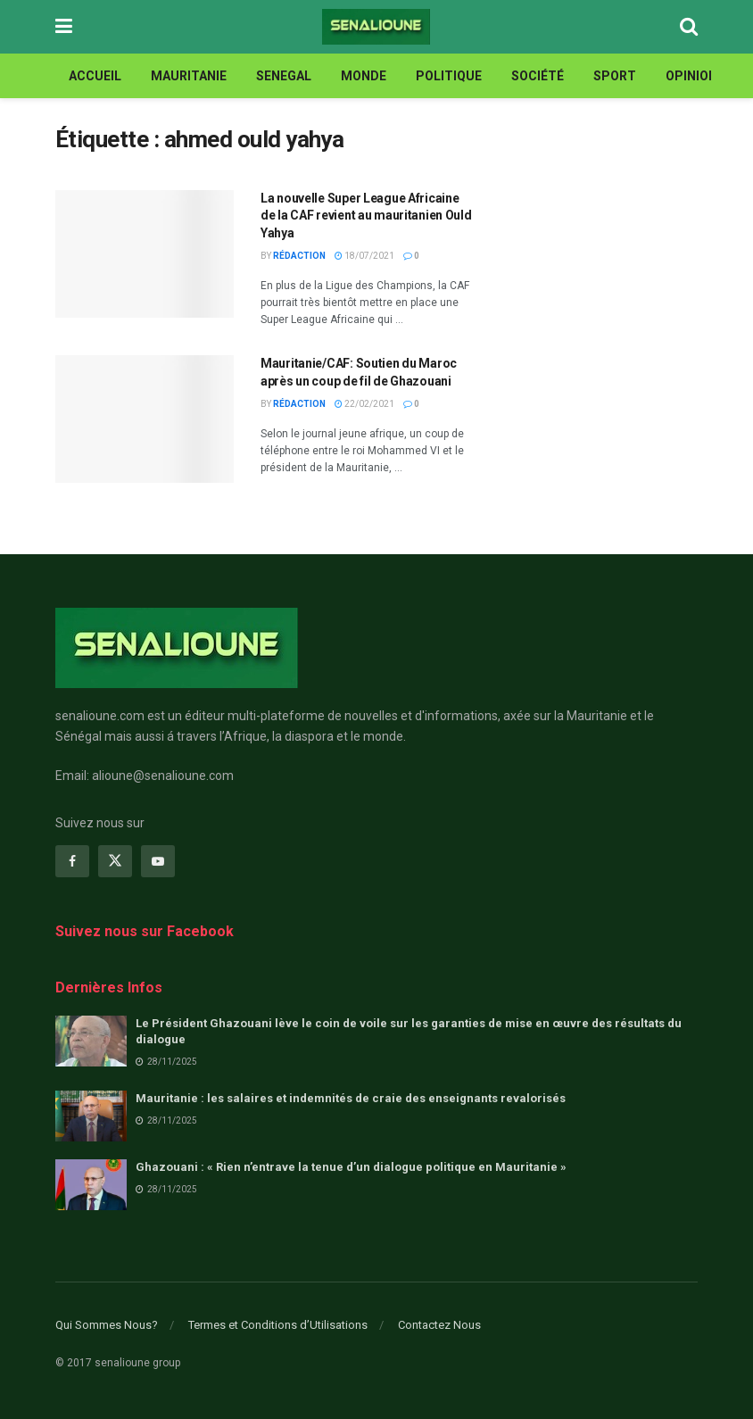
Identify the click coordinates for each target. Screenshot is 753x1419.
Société (537, 76)
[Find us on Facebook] (72, 861)
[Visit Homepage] (376, 27)
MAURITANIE (189, 76)
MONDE (363, 76)
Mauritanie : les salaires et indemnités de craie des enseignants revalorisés (351, 1098)
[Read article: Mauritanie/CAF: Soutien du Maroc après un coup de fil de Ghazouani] (144, 419)
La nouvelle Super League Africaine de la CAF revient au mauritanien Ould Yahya (366, 215)
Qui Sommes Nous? (106, 1325)
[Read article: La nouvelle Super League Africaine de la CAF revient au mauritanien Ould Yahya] (144, 254)
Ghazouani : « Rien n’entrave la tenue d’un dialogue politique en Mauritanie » (351, 1167)
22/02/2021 (364, 404)
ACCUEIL (95, 76)
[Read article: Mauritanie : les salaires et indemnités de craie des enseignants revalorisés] (91, 1116)
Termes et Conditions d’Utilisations (278, 1325)
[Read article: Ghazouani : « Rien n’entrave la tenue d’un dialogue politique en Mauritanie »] (91, 1184)
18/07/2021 (364, 256)
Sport (614, 76)
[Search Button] (689, 27)
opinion (691, 76)
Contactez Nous (439, 1325)
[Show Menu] (63, 27)
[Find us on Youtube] (158, 861)
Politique (449, 76)
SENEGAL (283, 76)
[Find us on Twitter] (115, 861)
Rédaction (299, 256)
